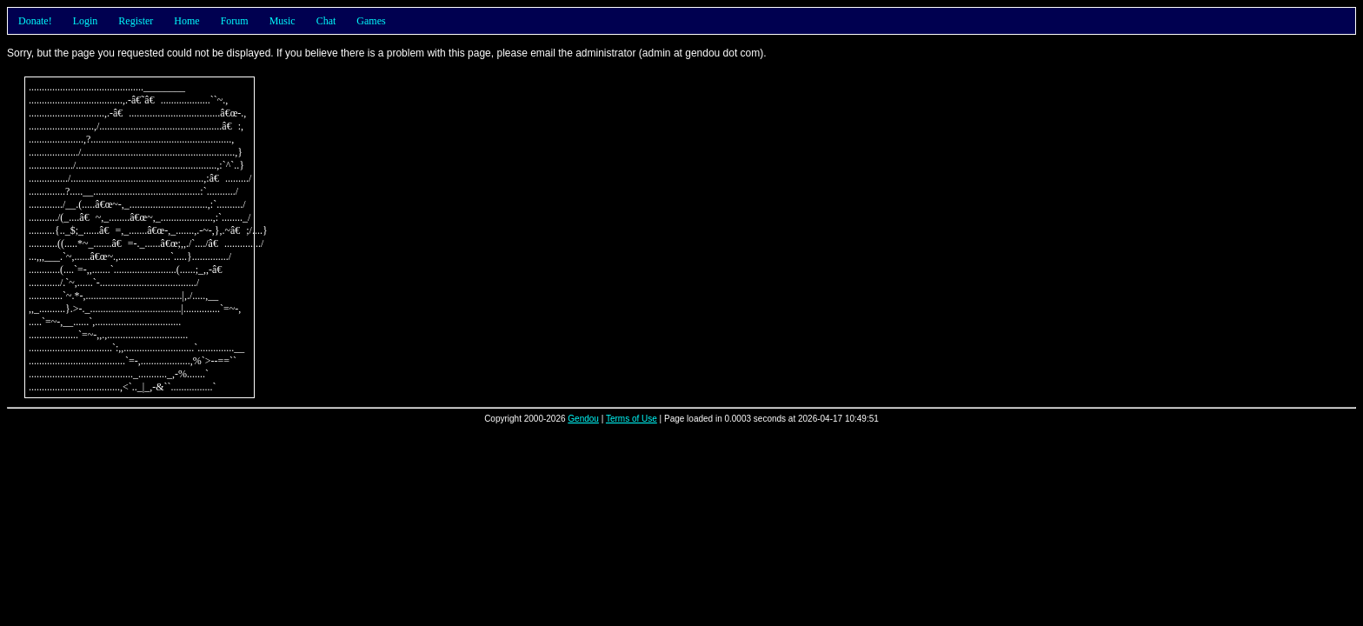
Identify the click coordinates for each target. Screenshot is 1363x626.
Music (282, 21)
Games (370, 21)
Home (186, 21)
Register (135, 21)
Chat (326, 21)
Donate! (35, 21)
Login (85, 21)
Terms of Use (631, 418)
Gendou (583, 418)
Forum (235, 21)
